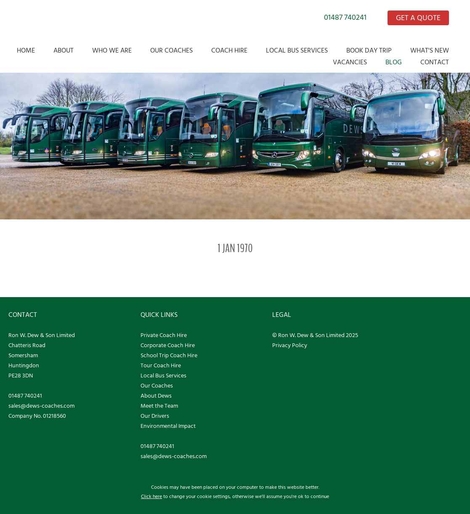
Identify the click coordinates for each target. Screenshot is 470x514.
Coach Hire (229, 50)
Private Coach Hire (164, 335)
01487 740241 (345, 18)
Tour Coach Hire (161, 366)
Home (26, 50)
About (63, 50)
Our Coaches (171, 50)
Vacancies (350, 62)
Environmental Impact (168, 426)
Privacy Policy (289, 346)
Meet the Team (159, 406)
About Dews (156, 396)
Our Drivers (155, 416)
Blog (393, 62)
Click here (151, 497)
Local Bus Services (297, 50)
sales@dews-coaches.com (41, 406)
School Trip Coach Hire (169, 356)
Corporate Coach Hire (168, 346)
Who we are (112, 50)
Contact (434, 62)
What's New (429, 50)
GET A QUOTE (418, 18)
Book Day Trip (369, 50)
